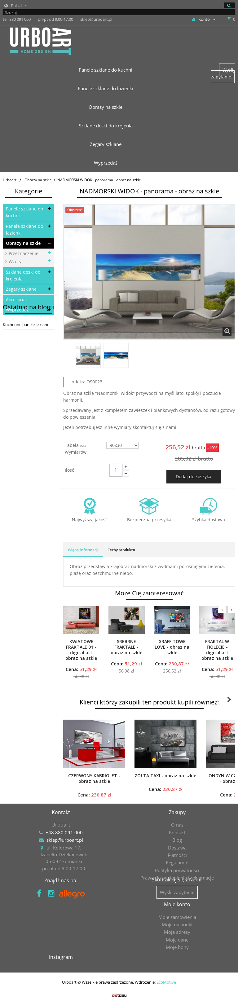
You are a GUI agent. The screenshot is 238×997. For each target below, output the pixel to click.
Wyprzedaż (17, 310)
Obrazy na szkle (23, 243)
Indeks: (77, 382)
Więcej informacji (83, 550)
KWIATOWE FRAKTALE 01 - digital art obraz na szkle (81, 650)
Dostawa (177, 848)
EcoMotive (166, 980)
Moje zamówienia (61, 930)
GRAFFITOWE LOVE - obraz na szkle (172, 647)
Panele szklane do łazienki (24, 229)
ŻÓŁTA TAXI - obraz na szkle (165, 776)
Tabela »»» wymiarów (76, 448)
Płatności (177, 855)
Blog (177, 840)
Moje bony (61, 961)
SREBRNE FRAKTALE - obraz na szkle (126, 647)
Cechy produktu (121, 550)
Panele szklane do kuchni (24, 212)
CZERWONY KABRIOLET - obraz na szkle (94, 778)
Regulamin (177, 862)
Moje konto (61, 918)
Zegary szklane (21, 289)
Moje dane (61, 953)
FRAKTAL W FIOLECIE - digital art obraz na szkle (217, 650)
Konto (203, 19)
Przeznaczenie (22, 253)
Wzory (14, 261)
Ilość (69, 470)
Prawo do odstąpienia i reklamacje (177, 878)
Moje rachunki (61, 938)
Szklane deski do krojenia (23, 275)
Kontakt (177, 832)
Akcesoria (16, 299)
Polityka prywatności (177, 870)
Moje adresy (61, 945)
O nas (177, 825)
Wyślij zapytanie (223, 73)
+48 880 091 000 (64, 832)
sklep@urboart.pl (64, 840)
